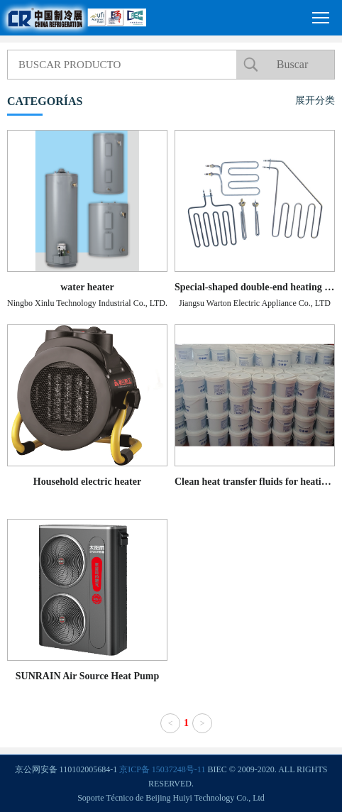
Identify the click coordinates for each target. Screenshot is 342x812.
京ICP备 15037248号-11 (162, 769)
